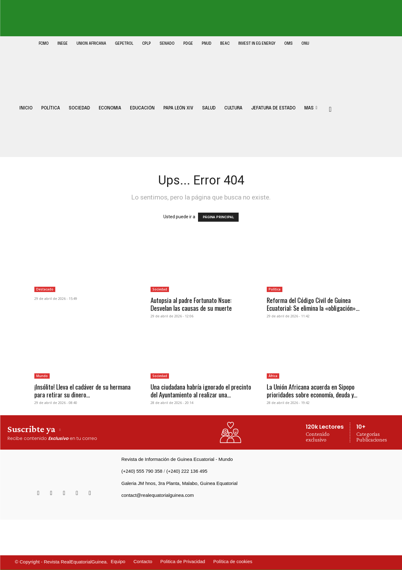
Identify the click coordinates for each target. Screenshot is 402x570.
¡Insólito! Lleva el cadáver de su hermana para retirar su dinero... (82, 390)
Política (274, 289)
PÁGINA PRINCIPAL (218, 217)
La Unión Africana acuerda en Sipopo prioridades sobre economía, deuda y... (312, 390)
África (273, 376)
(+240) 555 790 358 (142, 471)
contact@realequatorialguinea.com (158, 495)
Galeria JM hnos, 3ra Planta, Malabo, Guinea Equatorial (180, 483)
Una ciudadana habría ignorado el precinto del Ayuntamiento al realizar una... (201, 390)
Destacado (44, 289)
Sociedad (159, 289)
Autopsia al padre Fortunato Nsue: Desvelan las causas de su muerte (191, 304)
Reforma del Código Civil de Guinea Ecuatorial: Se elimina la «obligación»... (313, 304)
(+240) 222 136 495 (186, 471)
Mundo (42, 376)
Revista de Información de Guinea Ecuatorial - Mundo (177, 459)
